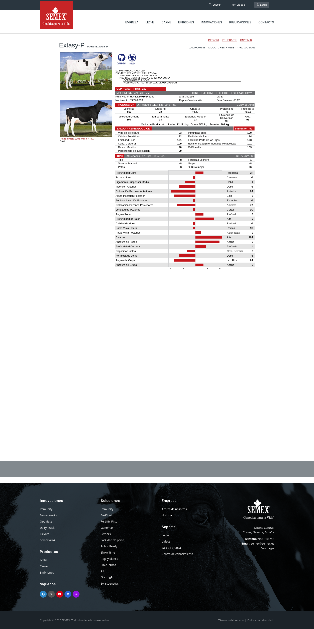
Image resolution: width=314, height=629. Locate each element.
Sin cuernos (108, 565)
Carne (166, 21)
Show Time (108, 552)
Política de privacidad (260, 620)
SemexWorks (48, 515)
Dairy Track (47, 528)
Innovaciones (211, 21)
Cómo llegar (267, 548)
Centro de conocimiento (177, 554)
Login (262, 4)
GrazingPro (108, 577)
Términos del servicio (231, 620)
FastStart (106, 515)
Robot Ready (109, 546)
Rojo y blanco (109, 559)
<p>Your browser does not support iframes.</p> (157, 236)
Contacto (266, 21)
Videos (238, 4)
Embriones (186, 21)
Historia (167, 515)
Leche (150, 21)
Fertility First (109, 521)
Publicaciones (240, 21)
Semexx (106, 534)
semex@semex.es (262, 543)
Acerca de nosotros (174, 509)
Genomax (107, 528)
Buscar (215, 4)
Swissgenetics (110, 583)
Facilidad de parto (112, 540)
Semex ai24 (47, 540)
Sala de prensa (171, 548)
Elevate (44, 534)
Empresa (131, 21)
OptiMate (46, 521)
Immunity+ (47, 509)
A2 (102, 571)
